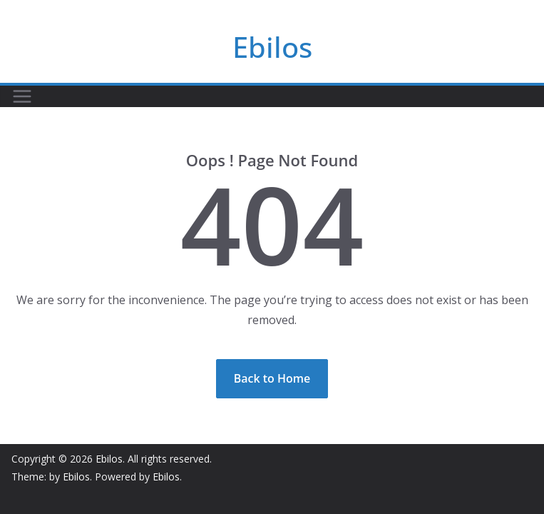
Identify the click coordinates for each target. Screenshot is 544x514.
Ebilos (272, 46)
